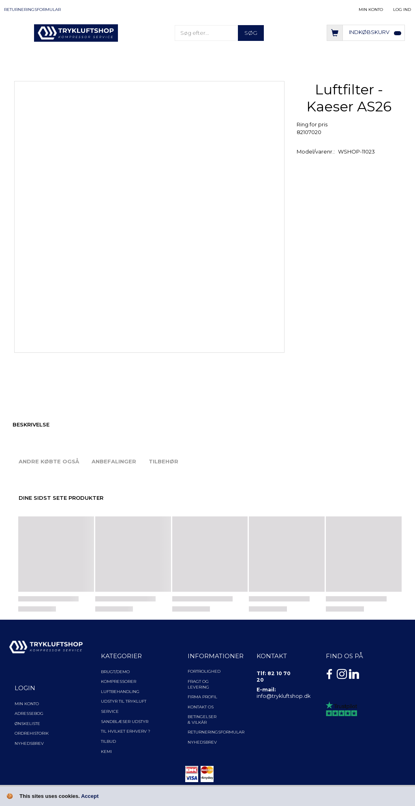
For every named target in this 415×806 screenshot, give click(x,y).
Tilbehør (163, 461)
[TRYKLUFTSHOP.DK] (76, 32)
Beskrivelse (31, 424)
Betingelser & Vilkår (202, 719)
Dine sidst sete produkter (61, 498)
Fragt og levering (198, 684)
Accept (89, 796)
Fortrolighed (204, 671)
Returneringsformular (32, 9)
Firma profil (202, 696)
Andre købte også (49, 461)
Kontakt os (201, 707)
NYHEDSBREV (202, 742)
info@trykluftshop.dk (283, 696)
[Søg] (251, 33)
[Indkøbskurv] (365, 32)
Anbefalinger (114, 461)
